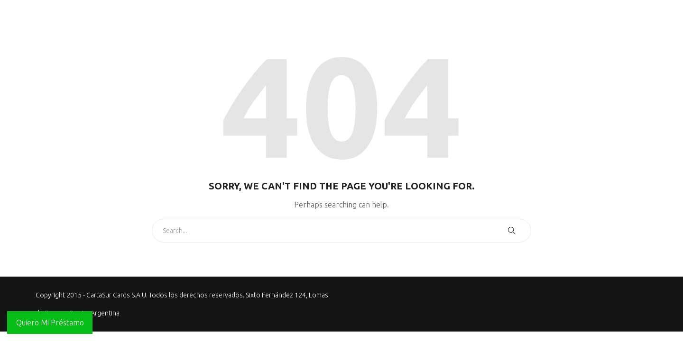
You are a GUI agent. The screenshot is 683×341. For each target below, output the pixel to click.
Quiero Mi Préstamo (50, 322)
